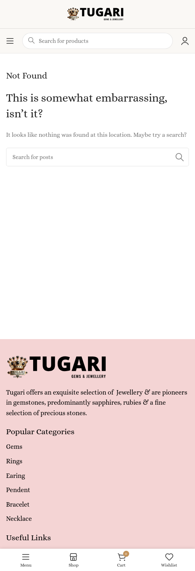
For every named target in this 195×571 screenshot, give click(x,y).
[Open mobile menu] (10, 41)
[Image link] (60, 366)
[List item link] (97, 447)
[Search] (97, 157)
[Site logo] (97, 13)
